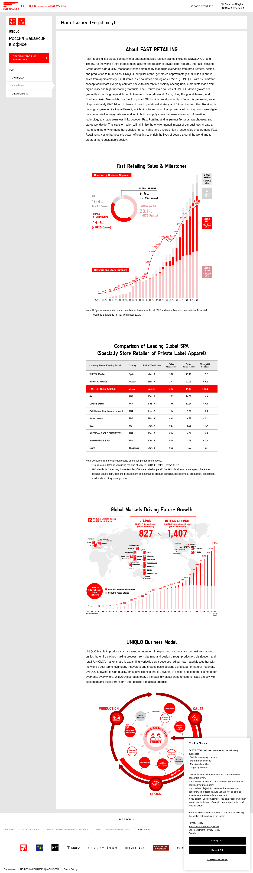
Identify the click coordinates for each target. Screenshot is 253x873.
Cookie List (194, 833)
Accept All (217, 840)
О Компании (18, 93)
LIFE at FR (9, 829)
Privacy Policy (196, 823)
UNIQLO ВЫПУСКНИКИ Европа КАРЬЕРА (67, 829)
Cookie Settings (71, 869)
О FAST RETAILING (202, 6)
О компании (9, 869)
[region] (217, 804)
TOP (11, 69)
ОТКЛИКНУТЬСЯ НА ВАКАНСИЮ (24, 58)
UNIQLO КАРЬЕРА (30, 829)
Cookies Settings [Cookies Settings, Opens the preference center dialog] (217, 859)
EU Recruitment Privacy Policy (204, 830)
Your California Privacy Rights (204, 826)
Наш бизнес (18, 85)
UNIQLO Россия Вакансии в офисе (113, 829)
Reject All (217, 850)
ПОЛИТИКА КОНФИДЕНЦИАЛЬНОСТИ (39, 869)
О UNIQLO (18, 77)
